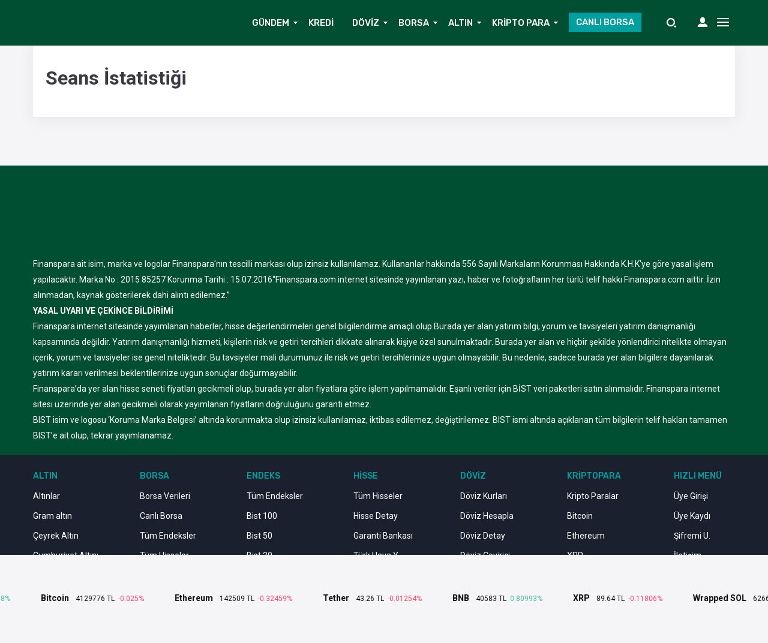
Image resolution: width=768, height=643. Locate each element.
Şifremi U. (692, 535)
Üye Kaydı (692, 516)
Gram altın (52, 516)
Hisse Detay (375, 516)
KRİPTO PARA (521, 22)
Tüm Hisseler (378, 496)
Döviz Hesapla (487, 516)
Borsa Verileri (165, 496)
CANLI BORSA (605, 22)
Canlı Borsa (161, 516)
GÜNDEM (270, 22)
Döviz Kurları (483, 496)
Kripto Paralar (593, 496)
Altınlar (46, 496)
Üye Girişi (691, 496)
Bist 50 (259, 535)
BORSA (413, 22)
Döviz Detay (482, 535)
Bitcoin (580, 516)
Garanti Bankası (383, 535)
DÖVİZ (365, 22)
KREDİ (321, 22)
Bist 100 (262, 516)
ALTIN (460, 22)
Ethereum (586, 535)
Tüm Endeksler (168, 535)
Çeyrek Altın (56, 535)
